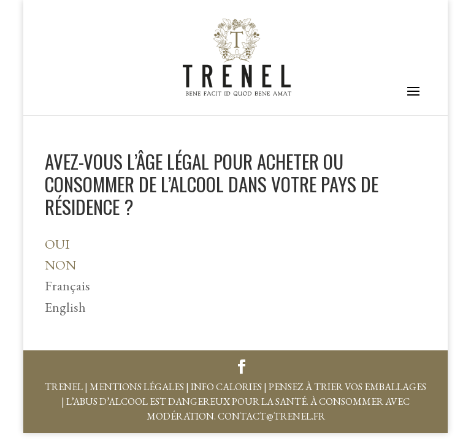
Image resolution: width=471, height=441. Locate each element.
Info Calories (226, 386)
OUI (57, 244)
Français (67, 286)
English (65, 307)
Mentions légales (137, 386)
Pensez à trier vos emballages (347, 386)
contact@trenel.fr (271, 416)
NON (60, 265)
